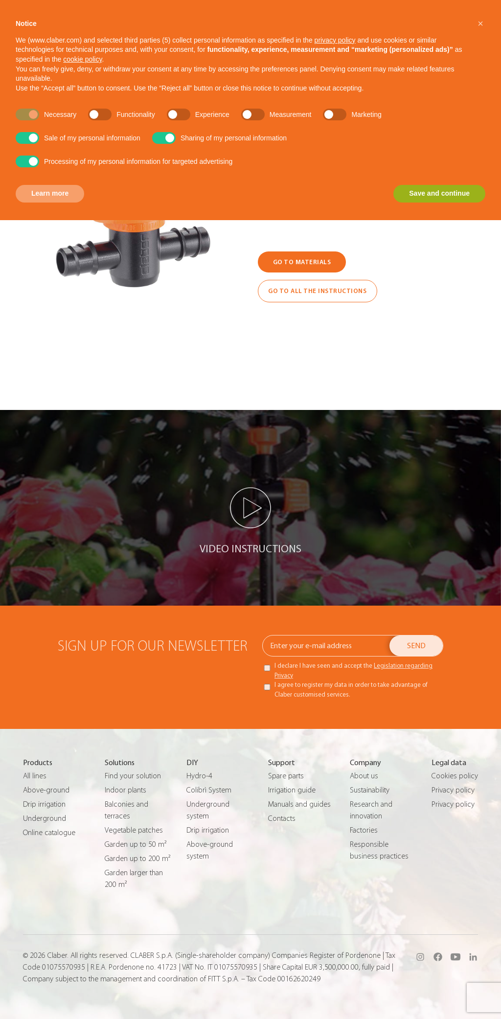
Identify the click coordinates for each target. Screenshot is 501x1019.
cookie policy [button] (82, 59)
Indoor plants (125, 790)
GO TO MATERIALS (302, 262)
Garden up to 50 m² (135, 844)
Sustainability (369, 790)
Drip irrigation (44, 804)
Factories (364, 830)
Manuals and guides (299, 804)
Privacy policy (453, 790)
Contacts (282, 818)
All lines (34, 775)
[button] (480, 23)
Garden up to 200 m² (137, 858)
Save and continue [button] (439, 193)
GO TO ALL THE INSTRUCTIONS (317, 290)
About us (364, 775)
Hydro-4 (199, 775)
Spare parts (286, 775)
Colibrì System (208, 790)
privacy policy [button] (335, 40)
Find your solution (133, 775)
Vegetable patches (134, 830)
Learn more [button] (49, 193)
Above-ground (46, 790)
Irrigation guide (292, 790)
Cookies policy (455, 775)
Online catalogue (49, 832)
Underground (44, 818)
